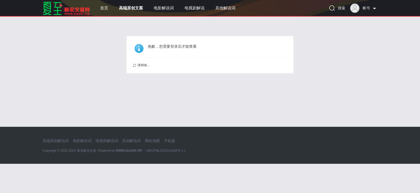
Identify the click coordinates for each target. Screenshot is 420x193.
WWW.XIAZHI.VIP (129, 151)
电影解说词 (164, 8)
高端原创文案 (131, 8)
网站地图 (152, 141)
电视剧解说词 (107, 141)
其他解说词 (225, 8)
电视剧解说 (195, 8)
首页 (104, 8)
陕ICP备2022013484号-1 (165, 151)
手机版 (169, 141)
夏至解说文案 (86, 151)
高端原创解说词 (56, 141)
